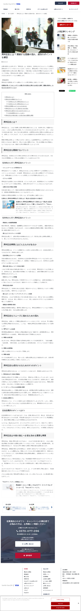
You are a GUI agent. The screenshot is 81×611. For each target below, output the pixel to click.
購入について (46, 583)
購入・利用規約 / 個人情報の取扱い (71, 575)
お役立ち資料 (46, 579)
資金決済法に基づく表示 (69, 572)
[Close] (78, 603)
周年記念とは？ (9, 97)
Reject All (60, 603)
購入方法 (17, 9)
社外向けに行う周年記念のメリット (19, 104)
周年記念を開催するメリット (13, 99)
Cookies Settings (60, 599)
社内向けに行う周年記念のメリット (19, 101)
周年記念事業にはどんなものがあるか (16, 106)
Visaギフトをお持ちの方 (30, 581)
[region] (40, 603)
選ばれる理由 (27, 572)
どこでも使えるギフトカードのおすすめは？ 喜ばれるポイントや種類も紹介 (73, 61)
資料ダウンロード (65, 25)
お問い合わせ (29, 544)
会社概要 (65, 569)
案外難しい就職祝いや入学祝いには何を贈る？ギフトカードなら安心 (73, 82)
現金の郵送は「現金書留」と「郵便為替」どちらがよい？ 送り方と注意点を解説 (73, 50)
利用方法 (28, 9)
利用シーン (46, 574)
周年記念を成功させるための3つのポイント (17, 110)
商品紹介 (5, 9)
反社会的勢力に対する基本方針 (71, 583)
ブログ (26, 590)
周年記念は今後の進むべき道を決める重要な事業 (19, 115)
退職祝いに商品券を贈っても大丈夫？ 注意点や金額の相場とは (73, 38)
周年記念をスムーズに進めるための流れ (16, 108)
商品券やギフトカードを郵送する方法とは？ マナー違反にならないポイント (73, 72)
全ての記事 (11, 13)
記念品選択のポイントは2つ (16, 113)
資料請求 (29, 555)
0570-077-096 (29, 531)
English (26, 592)
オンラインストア (73, 9)
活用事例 (45, 576)
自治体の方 (73, 3)
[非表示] (29, 94)
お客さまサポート (58, 9)
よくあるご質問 (47, 581)
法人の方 (60, 3)
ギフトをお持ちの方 (43, 9)
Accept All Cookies (60, 607)
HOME (3, 13)
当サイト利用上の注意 (69, 578)
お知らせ (26, 588)
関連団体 (65, 580)
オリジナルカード (48, 590)
